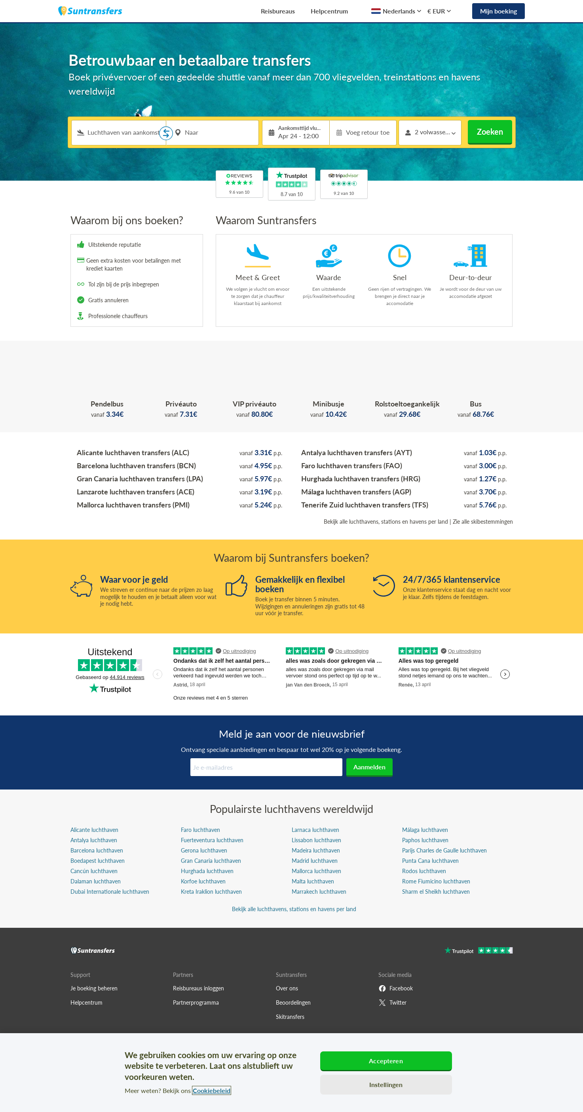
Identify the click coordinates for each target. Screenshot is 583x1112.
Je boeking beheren (94, 988)
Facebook (395, 988)
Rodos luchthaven (424, 871)
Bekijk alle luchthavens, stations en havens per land (386, 521)
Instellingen (386, 1084)
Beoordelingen (293, 1002)
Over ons (287, 988)
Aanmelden (369, 767)
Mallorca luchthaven (316, 871)
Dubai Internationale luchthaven (109, 891)
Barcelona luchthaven (96, 850)
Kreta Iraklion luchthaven (211, 891)
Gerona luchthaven (204, 850)
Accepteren (386, 1060)
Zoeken (490, 131)
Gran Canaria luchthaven (211, 860)
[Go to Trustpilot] (478, 951)
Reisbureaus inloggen (198, 988)
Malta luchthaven (313, 881)
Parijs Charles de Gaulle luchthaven (444, 850)
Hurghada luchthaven (207, 871)
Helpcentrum (329, 11)
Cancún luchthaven (94, 871)
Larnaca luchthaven (315, 829)
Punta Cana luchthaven (430, 860)
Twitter (392, 1003)
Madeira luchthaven (316, 850)
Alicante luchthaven (94, 829)
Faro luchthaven (200, 829)
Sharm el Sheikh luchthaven (436, 891)
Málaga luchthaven (425, 829)
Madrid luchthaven (315, 860)
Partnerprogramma (196, 1002)
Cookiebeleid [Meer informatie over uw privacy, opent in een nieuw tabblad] (211, 1090)
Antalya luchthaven (93, 840)
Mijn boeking (498, 11)
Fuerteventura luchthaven (212, 840)
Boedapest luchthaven (97, 860)
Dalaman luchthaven (95, 881)
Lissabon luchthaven (316, 840)
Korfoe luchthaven (203, 881)
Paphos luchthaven (425, 840)
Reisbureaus (278, 11)
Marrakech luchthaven (319, 891)
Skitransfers (290, 1016)
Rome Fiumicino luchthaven (436, 881)
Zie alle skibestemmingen (483, 521)
